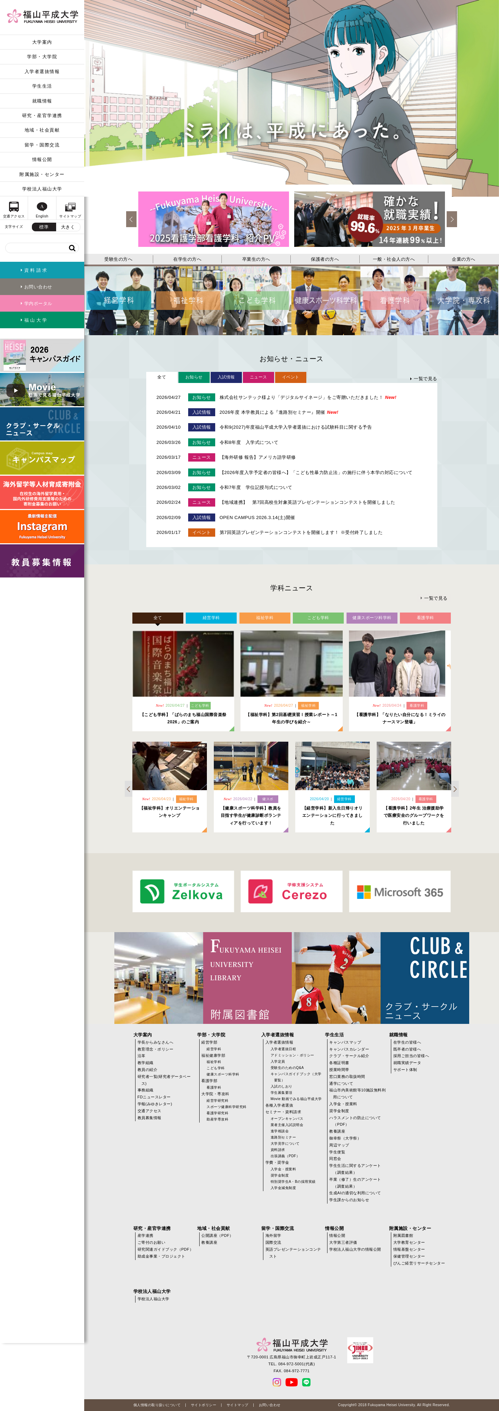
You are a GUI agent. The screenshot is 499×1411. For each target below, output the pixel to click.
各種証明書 (339, 1063)
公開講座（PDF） (217, 1235)
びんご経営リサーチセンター (419, 1263)
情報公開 (42, 159)
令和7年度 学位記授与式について (256, 487)
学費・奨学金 (277, 1162)
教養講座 (337, 1131)
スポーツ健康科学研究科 (227, 1107)
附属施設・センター (42, 174)
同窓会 (335, 1159)
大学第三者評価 (343, 1242)
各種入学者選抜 (279, 1105)
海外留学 (273, 1235)
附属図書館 (403, 1235)
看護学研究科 (217, 1113)
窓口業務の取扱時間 (347, 1076)
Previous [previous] (131, 219)
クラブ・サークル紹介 (349, 1056)
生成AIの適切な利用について (355, 1193)
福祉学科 (214, 1062)
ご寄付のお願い (152, 1242)
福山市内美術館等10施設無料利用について (357, 1093)
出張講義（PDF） (285, 1156)
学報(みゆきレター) (155, 1104)
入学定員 (278, 1061)
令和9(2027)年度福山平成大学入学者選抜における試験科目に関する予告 (296, 427)
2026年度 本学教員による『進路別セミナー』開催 (279, 412)
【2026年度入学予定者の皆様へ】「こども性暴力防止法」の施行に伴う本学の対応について (316, 472)
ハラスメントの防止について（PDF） (355, 1121)
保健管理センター (409, 1256)
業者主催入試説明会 (287, 1125)
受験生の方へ (118, 259)
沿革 (142, 1056)
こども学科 (216, 1068)
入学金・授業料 (283, 1169)
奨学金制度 (280, 1175)
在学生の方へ (187, 259)
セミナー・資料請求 (283, 1112)
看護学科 (214, 1087)
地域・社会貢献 (42, 130)
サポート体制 (405, 1070)
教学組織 (146, 1063)
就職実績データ (407, 1063)
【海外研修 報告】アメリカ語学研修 (258, 457)
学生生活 (42, 86)
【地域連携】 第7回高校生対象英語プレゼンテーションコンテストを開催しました (307, 502)
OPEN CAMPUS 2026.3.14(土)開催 (257, 517)
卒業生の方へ (256, 259)
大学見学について (285, 1143)
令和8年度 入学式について (249, 442)
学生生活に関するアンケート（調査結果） (355, 1169)
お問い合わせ (270, 1405)
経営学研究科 (217, 1100)
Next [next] (452, 219)
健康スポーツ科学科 (223, 1074)
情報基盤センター (409, 1249)
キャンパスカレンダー (349, 1049)
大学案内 (42, 42)
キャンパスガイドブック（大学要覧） (296, 1077)
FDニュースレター (154, 1097)
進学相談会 (280, 1131)
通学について (341, 1083)
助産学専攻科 (217, 1119)
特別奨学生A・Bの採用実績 (293, 1182)
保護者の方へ (325, 259)
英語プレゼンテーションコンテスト (293, 1252)
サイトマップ (237, 1405)
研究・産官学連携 (42, 115)
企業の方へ (463, 259)
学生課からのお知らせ (349, 1200)
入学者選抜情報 (42, 71)
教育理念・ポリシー (156, 1049)
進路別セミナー (283, 1137)
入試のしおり (281, 1086)
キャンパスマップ (345, 1042)
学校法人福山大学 (42, 188)
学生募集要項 (281, 1093)
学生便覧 (337, 1152)
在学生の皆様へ (407, 1042)
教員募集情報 (149, 1118)
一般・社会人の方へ (394, 259)
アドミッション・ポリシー (292, 1055)
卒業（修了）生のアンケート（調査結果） (355, 1182)
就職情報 (42, 101)
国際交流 (273, 1242)
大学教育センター (409, 1242)
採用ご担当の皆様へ (411, 1056)
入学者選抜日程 (283, 1049)
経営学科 (214, 1049)
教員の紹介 (148, 1070)
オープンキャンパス (287, 1118)
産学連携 (146, 1235)
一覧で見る (425, 378)
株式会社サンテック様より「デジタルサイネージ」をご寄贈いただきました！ (308, 397)
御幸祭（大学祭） (345, 1138)
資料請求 (278, 1150)
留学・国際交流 (42, 145)
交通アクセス (149, 1111)
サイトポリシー (204, 1405)
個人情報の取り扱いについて (157, 1405)
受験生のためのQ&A (287, 1068)
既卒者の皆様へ (407, 1049)
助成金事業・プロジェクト (161, 1256)
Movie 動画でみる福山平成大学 (296, 1099)
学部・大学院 (42, 56)
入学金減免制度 (283, 1188)
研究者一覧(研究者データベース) (164, 1080)
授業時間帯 (339, 1070)
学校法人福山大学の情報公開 (355, 1249)
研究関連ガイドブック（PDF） (166, 1249)
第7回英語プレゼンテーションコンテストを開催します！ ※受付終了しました (301, 532)
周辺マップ (339, 1145)
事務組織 (146, 1090)
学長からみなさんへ (156, 1042)
